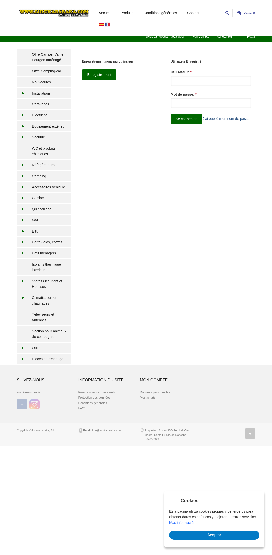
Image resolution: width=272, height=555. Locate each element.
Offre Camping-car (46, 71)
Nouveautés (41, 82)
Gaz (28, 220)
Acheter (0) (224, 36)
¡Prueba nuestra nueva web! (165, 36)
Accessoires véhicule (41, 187)
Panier (246, 13)
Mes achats (147, 397)
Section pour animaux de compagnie (49, 334)
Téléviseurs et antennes (43, 317)
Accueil (104, 13)
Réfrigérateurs (36, 165)
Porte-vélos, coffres (39, 242)
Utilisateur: (181, 72)
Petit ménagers (36, 253)
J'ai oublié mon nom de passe (226, 119)
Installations (34, 93)
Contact (193, 13)
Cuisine (30, 198)
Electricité (32, 115)
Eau (27, 231)
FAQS (251, 36)
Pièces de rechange (40, 359)
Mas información (182, 523)
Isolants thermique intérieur (46, 267)
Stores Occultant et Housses (39, 284)
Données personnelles (155, 392)
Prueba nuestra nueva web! (97, 392)
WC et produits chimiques (44, 151)
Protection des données (94, 397)
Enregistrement (99, 75)
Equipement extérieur (41, 126)
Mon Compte (200, 36)
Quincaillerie (34, 209)
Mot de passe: (184, 94)
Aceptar (214, 535)
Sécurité (31, 137)
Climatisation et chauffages (36, 300)
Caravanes (40, 104)
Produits (126, 13)
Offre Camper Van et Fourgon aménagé (48, 57)
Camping (31, 176)
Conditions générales (160, 13)
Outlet (29, 348)
